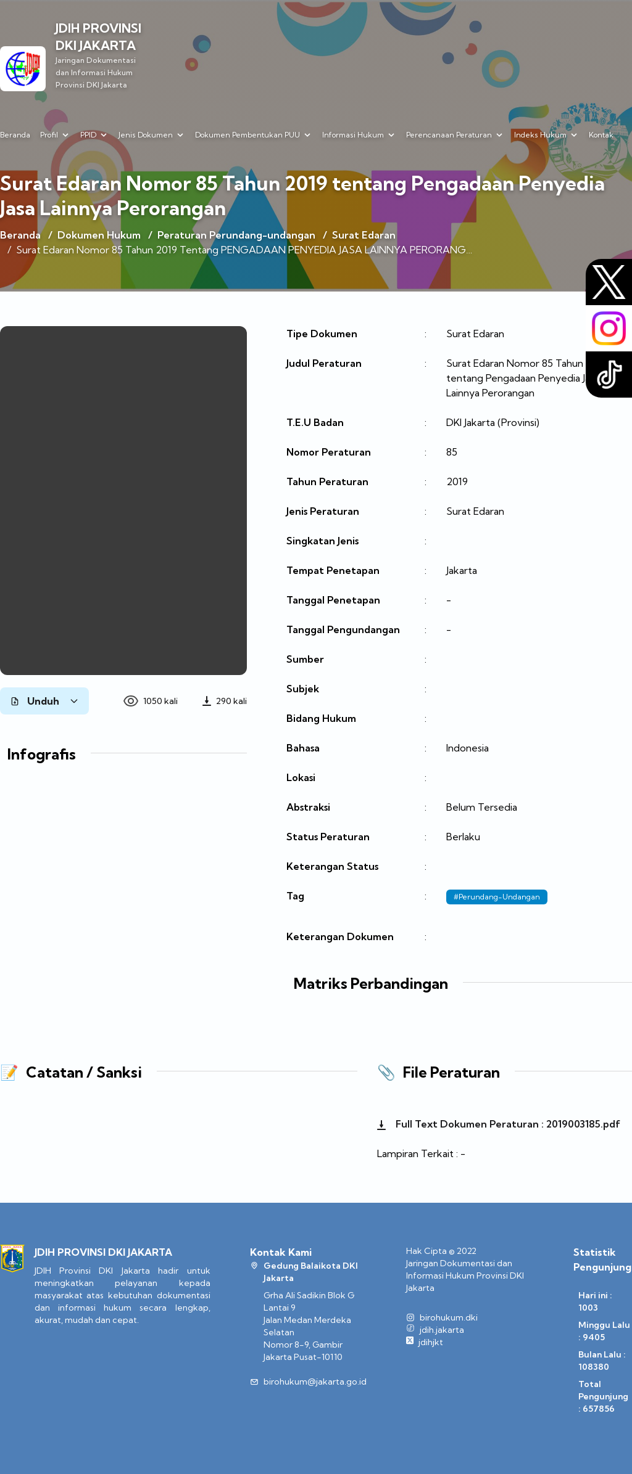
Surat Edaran (364, 235)
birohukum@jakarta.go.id (315, 1381)
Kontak (601, 134)
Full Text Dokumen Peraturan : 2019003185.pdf (498, 1124)
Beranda (15, 134)
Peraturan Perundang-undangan (236, 235)
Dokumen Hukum (99, 235)
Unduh (44, 701)
